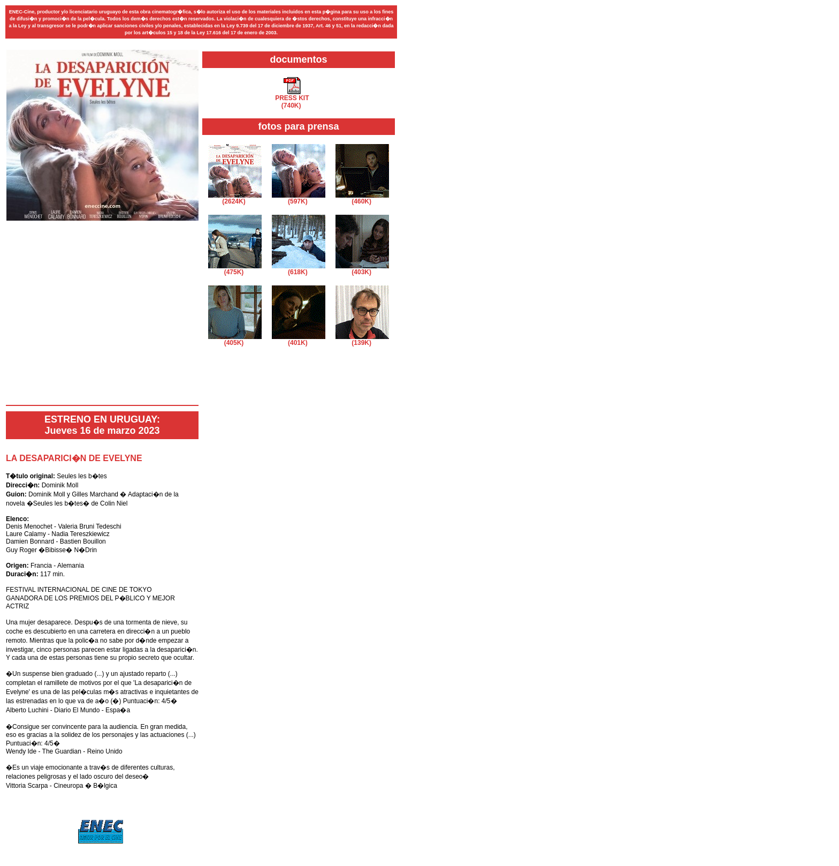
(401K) (298, 340)
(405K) (235, 340)
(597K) (298, 198)
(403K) (362, 269)
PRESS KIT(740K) (292, 98)
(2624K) (235, 198)
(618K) (298, 269)
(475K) (235, 269)
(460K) (362, 198)
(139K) (362, 340)
